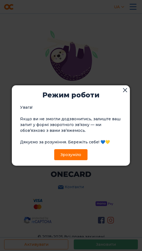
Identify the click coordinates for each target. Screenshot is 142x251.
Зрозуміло (71, 154)
